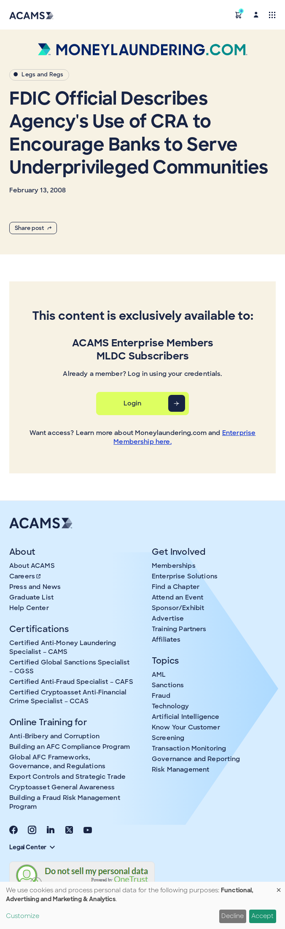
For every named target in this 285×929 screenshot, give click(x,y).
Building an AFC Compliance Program (69, 747)
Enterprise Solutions (185, 576)
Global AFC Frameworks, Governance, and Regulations (57, 761)
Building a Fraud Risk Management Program (64, 802)
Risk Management (180, 769)
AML (159, 674)
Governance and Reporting (196, 759)
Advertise (168, 618)
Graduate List (31, 597)
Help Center (29, 608)
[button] (239, 14)
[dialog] (142, 905)
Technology (170, 706)
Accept (262, 916)
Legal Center (32, 847)
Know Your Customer (186, 727)
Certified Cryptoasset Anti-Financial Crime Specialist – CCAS (67, 696)
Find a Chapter (175, 587)
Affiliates (166, 639)
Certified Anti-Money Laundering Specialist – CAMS (62, 647)
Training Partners (179, 629)
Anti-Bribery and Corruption (54, 736)
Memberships (174, 566)
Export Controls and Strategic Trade (67, 776)
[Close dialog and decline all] (278, 887)
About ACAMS (32, 566)
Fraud (161, 695)
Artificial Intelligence (185, 717)
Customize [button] (22, 916)
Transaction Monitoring (189, 748)
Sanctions (168, 685)
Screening (168, 738)
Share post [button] (33, 228)
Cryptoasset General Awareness (62, 787)
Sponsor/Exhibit (178, 608)
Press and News (35, 587)
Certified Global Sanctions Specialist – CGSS (69, 666)
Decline (232, 916)
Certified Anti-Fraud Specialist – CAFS (71, 682)
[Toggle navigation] (272, 14)
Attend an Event (177, 597)
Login (133, 403)
